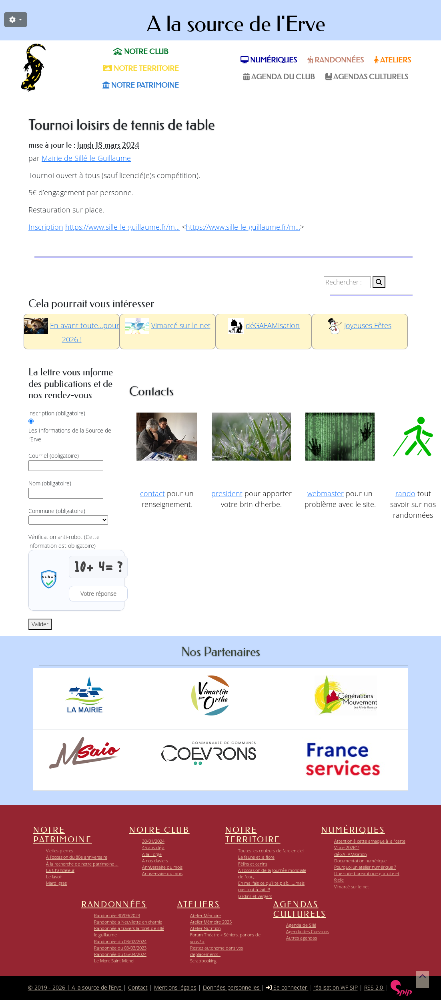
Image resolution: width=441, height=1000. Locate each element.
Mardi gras (56, 883)
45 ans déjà (153, 847)
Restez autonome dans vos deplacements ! (216, 951)
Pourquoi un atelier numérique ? (365, 867)
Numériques (269, 60)
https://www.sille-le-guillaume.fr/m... (122, 227)
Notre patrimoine (140, 85)
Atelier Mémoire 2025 (211, 922)
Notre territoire (141, 68)
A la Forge (152, 854)
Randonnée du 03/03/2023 (120, 948)
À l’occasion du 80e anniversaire (76, 857)
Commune (56, 511)
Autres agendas (301, 938)
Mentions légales (175, 987)
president (227, 493)
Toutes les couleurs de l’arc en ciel (270, 851)
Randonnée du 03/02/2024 (120, 941)
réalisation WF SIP (335, 987)
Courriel (53, 455)
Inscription (45, 227)
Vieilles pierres (59, 851)
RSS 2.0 (374, 987)
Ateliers (392, 60)
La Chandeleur (60, 870)
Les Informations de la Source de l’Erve (69, 435)
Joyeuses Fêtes (367, 325)
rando (405, 493)
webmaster (325, 493)
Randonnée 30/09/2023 (117, 915)
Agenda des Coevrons (307, 931)
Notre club (140, 51)
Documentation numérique (360, 861)
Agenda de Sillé (301, 925)
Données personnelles (232, 987)
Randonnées (335, 60)
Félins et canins (252, 864)
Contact (138, 987)
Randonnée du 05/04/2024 (120, 954)
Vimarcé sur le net (180, 325)
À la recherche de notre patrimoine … (82, 864)
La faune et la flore (256, 857)
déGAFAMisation (273, 325)
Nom (49, 483)
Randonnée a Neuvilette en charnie (128, 922)
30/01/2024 (153, 841)
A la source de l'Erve (236, 24)
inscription (56, 413)
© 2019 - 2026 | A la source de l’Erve (75, 987)
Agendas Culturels (366, 76)
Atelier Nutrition (205, 928)
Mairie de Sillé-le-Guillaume (86, 158)
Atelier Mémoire (205, 915)
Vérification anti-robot (64, 541)
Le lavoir (54, 877)
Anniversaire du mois (162, 867)
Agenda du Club (279, 76)
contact (152, 493)
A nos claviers (155, 861)
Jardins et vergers (255, 896)
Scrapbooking (203, 961)
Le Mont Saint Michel (114, 961)
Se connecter (287, 987)
